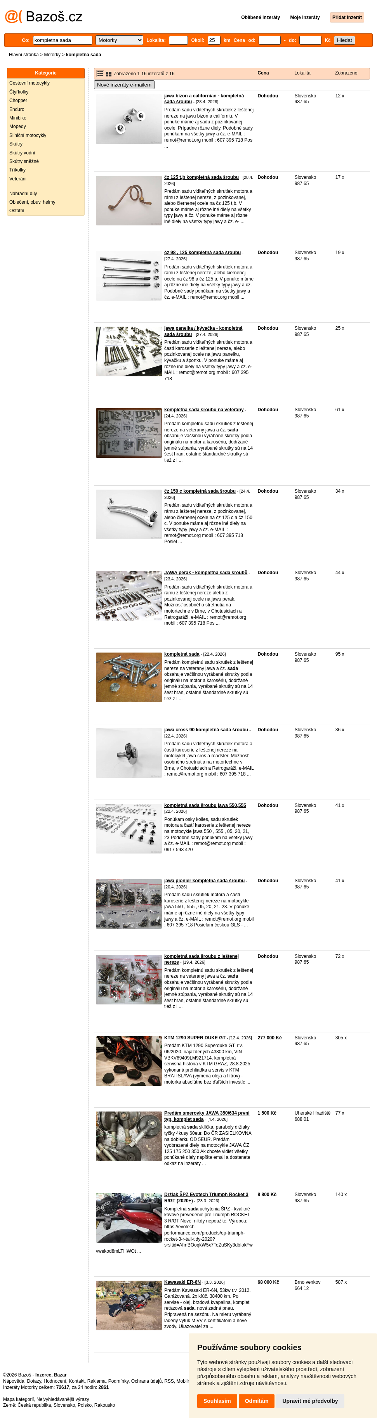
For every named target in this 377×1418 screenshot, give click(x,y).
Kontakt (77, 1381)
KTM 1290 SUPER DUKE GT (195, 1038)
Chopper (18, 100)
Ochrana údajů (146, 1381)
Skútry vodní (22, 153)
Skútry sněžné (24, 161)
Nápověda (13, 1381)
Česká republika (34, 1405)
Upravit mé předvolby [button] (310, 1401)
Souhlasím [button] (217, 1401)
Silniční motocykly (27, 135)
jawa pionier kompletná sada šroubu (204, 880)
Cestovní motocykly (29, 83)
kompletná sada (182, 654)
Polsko (85, 1405)
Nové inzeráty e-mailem (124, 85)
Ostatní (16, 210)
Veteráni (17, 179)
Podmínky (118, 1381)
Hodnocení (55, 1381)
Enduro (16, 109)
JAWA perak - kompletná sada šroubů (205, 572)
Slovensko (64, 1405)
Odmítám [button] (257, 1401)
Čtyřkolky (18, 92)
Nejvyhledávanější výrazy (62, 1399)
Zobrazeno (346, 73)
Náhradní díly (23, 193)
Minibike (17, 118)
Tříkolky (17, 170)
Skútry (16, 144)
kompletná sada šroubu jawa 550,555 (205, 805)
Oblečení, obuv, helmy (32, 202)
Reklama (96, 1381)
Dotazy (34, 1381)
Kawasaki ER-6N (182, 1282)
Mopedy (17, 126)
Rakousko (104, 1405)
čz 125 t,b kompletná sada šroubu (201, 177)
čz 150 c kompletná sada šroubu (200, 491)
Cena (263, 73)
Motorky (52, 54)
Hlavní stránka (24, 54)
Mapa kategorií (18, 1399)
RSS (169, 1381)
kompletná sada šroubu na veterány (204, 409)
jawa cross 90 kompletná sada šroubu (206, 729)
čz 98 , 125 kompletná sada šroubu (202, 252)
